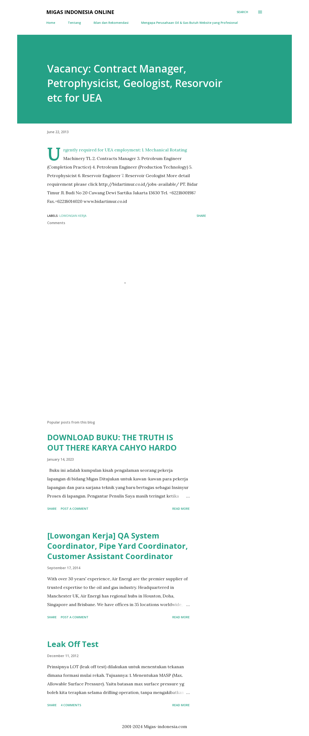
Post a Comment (74, 509)
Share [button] (201, 216)
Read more (181, 509)
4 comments (71, 705)
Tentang (74, 23)
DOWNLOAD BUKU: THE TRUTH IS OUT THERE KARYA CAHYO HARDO (112, 442)
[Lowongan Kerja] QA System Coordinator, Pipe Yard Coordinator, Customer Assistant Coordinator (117, 545)
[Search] (242, 12)
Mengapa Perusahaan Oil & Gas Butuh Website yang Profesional (189, 23)
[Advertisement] (119, 366)
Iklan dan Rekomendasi (111, 23)
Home (50, 23)
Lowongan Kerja (72, 216)
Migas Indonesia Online (80, 11)
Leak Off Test (72, 644)
